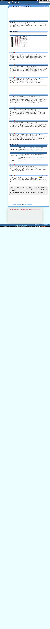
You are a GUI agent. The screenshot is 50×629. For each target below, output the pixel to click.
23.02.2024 (44, 65)
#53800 (43, 165)
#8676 (32, 158)
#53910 (30, 155)
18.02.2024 (44, 126)
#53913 (27, 155)
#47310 (20, 168)
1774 (22, 6)
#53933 (20, 155)
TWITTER (22, 236)
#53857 (40, 165)
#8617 (36, 158)
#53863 (30, 157)
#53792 (36, 165)
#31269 (39, 158)
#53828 (28, 165)
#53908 (20, 162)
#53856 (24, 157)
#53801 (37, 157)
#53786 (20, 165)
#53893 (41, 162)
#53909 (39, 155)
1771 (16, 6)
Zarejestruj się (44, 0)
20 (42, 114)
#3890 (25, 158)
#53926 (26, 162)
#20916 (29, 158)
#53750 (32, 165)
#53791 (19, 166)
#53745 (20, 157)
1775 (24, 6)
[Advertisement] (3, 304)
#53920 (30, 162)
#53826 (27, 157)
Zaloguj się (48, 0)
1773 (20, 6)
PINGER (25, 236)
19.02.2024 (44, 112)
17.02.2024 (44, 139)
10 (42, 141)
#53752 (34, 157)
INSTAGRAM (18, 236)
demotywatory (17, 237)
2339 (26, 6)
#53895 (34, 155)
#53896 (42, 155)
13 (42, 128)
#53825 (25, 165)
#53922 (24, 155)
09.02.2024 (44, 184)
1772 (18, 6)
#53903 (37, 155)
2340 (28, 6)
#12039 (20, 158)
